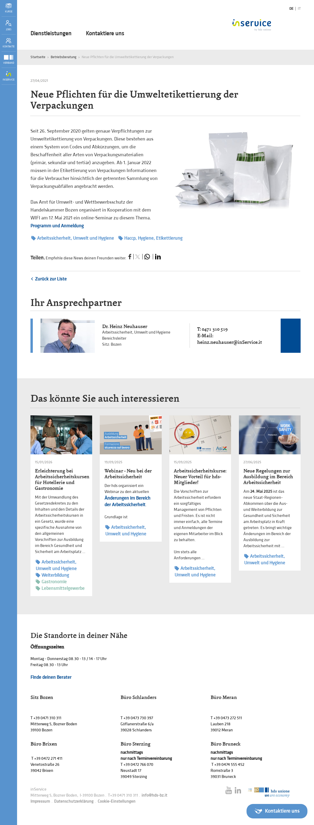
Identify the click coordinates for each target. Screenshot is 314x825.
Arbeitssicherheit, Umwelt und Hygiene (72, 238)
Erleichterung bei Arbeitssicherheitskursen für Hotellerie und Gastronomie (62, 479)
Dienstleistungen (50, 34)
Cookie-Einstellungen (116, 801)
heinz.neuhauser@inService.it (229, 342)
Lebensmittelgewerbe (60, 588)
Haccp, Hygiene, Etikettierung (150, 238)
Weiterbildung (52, 575)
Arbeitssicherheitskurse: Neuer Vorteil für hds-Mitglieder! (200, 476)
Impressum (40, 801)
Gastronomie (51, 581)
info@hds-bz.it (154, 795)
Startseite (37, 57)
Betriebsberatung (63, 57)
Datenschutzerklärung (73, 801)
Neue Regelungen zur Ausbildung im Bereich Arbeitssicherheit (268, 476)
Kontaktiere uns (105, 34)
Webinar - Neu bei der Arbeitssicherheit (128, 474)
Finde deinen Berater (50, 677)
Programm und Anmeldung (57, 226)
